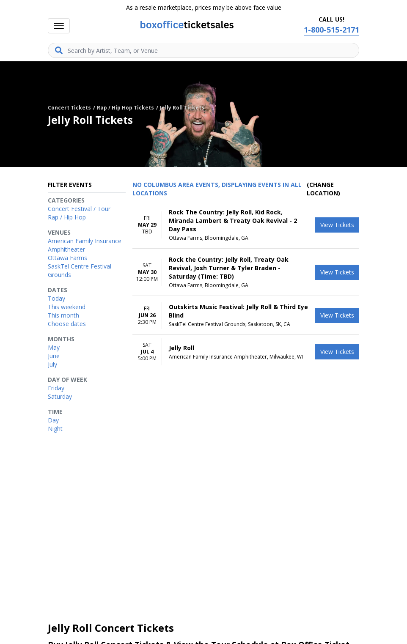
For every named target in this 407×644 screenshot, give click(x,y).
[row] (245, 225)
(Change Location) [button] (323, 189)
